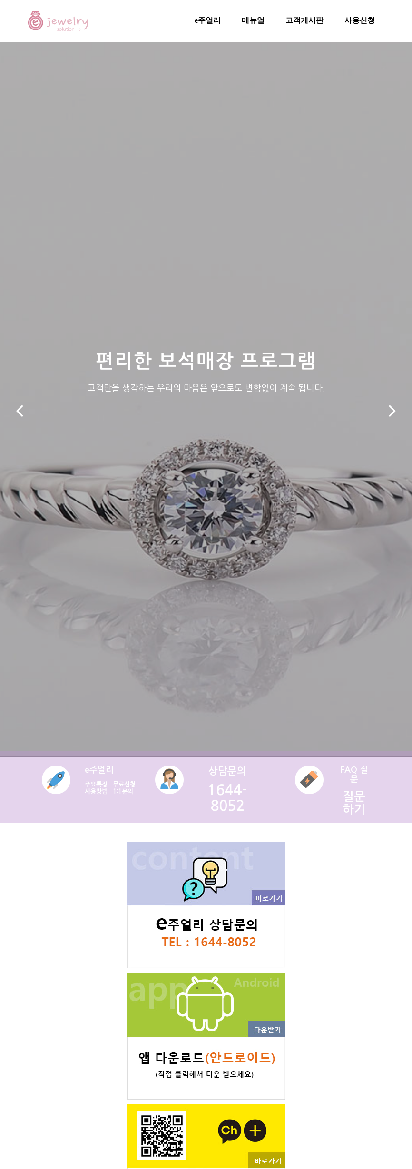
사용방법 (96, 791)
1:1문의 (123, 791)
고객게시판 (304, 20)
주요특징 (96, 784)
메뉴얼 (253, 20)
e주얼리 (208, 20)
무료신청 (124, 784)
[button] (19, 410)
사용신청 (359, 20)
